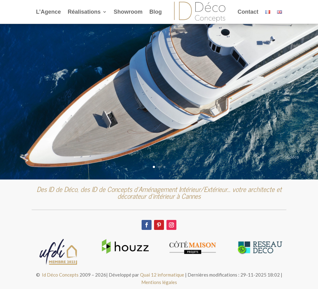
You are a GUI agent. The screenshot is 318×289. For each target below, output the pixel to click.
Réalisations (84, 12)
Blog (155, 12)
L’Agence (48, 12)
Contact (248, 12)
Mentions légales (159, 282)
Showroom (128, 12)
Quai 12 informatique (162, 274)
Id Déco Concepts (60, 274)
